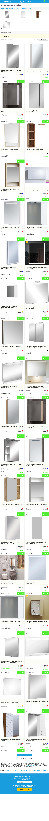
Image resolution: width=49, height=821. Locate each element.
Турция (29, 770)
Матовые (6, 15)
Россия (25, 770)
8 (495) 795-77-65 (28, 1)
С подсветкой (23, 15)
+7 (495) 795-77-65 (30, 765)
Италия (20, 770)
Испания (16, 770)
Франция (34, 770)
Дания (11, 770)
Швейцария (43, 770)
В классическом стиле (6, 25)
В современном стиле (39, 15)
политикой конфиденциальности (27, 786)
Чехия (38, 770)
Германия (7, 770)
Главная (3, 8)
